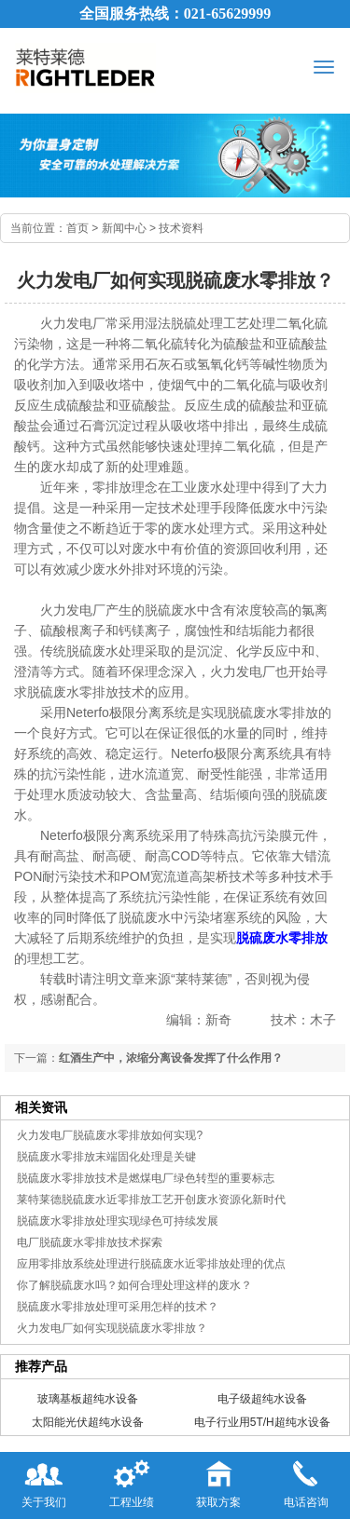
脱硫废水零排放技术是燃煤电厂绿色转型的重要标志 (145, 1178)
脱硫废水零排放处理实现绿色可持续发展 (117, 1220)
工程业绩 (131, 1480)
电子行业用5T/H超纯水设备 (262, 1422)
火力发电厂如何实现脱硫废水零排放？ (112, 1328)
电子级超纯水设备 (262, 1398)
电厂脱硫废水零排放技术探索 (89, 1242)
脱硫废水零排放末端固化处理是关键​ (106, 1156)
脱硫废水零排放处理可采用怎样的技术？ (117, 1306)
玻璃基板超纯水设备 (87, 1398)
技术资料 (181, 228)
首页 (77, 228)
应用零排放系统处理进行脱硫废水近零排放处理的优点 (151, 1263)
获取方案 (218, 1480)
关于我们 (43, 1480)
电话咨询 (306, 1480)
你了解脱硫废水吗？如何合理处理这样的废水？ (134, 1285)
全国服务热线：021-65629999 (175, 13)
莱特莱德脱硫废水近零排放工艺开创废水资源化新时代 (151, 1199)
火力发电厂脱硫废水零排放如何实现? (110, 1135)
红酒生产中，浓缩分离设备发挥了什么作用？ (171, 1058)
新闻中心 (124, 228)
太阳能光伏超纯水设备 (88, 1422)
